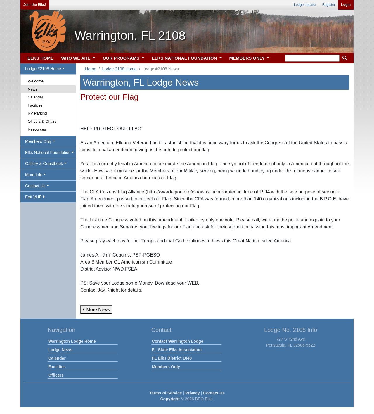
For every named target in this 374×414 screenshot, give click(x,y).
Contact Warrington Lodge (177, 341)
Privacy (192, 393)
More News (96, 309)
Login (346, 5)
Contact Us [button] (35, 185)
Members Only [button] (38, 141)
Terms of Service (165, 393)
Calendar (35, 97)
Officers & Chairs (42, 121)
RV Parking (37, 113)
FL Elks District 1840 (172, 358)
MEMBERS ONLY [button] (247, 58)
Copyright (169, 398)
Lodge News (60, 349)
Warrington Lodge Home (72, 341)
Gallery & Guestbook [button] (44, 163)
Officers (56, 375)
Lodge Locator (305, 5)
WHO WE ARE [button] (76, 58)
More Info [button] (33, 174)
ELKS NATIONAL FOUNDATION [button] (185, 58)
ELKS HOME (40, 58)
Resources (37, 129)
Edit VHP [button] (35, 197)
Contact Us (214, 393)
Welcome (36, 81)
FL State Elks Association (177, 349)
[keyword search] (312, 58)
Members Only (166, 366)
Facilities (35, 105)
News (32, 89)
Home (90, 69)
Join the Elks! (34, 5)
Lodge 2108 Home (119, 69)
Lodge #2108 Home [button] (43, 68)
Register (328, 5)
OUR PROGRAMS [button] (122, 58)
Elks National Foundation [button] (48, 152)
